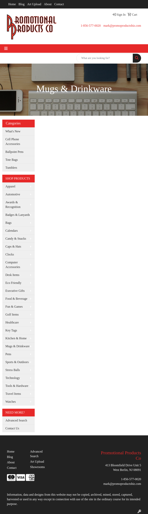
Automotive (12, 194)
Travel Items (13, 393)
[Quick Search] (104, 58)
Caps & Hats (13, 246)
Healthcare (12, 322)
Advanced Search (16, 420)
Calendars (11, 230)
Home (12, 4)
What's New (12, 131)
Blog (21, 4)
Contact (59, 4)
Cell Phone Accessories (12, 142)
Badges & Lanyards (17, 214)
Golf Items (12, 314)
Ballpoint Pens (14, 151)
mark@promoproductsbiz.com (122, 25)
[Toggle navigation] (6, 48)
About (48, 4)
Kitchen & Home (16, 338)
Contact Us (12, 428)
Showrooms (37, 467)
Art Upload (34, 4)
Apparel (10, 186)
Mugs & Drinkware (17, 346)
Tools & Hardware (16, 385)
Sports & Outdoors (17, 362)
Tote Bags (11, 159)
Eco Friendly (13, 282)
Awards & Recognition (12, 204)
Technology (12, 378)
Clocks (9, 254)
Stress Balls (12, 370)
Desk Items (12, 275)
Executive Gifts (15, 290)
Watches (10, 401)
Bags (8, 222)
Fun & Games (14, 306)
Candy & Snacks (15, 238)
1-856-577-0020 (91, 25)
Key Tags (11, 330)
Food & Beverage (16, 298)
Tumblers (11, 167)
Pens (8, 354)
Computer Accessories (12, 265)
